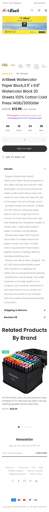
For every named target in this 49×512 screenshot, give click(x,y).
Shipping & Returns (18, 474)
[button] (43, 353)
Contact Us (23, 467)
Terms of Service (35, 470)
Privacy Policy (36, 474)
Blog (41, 467)
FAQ (34, 467)
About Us (10, 467)
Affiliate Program (16, 470)
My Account (39, 3)
